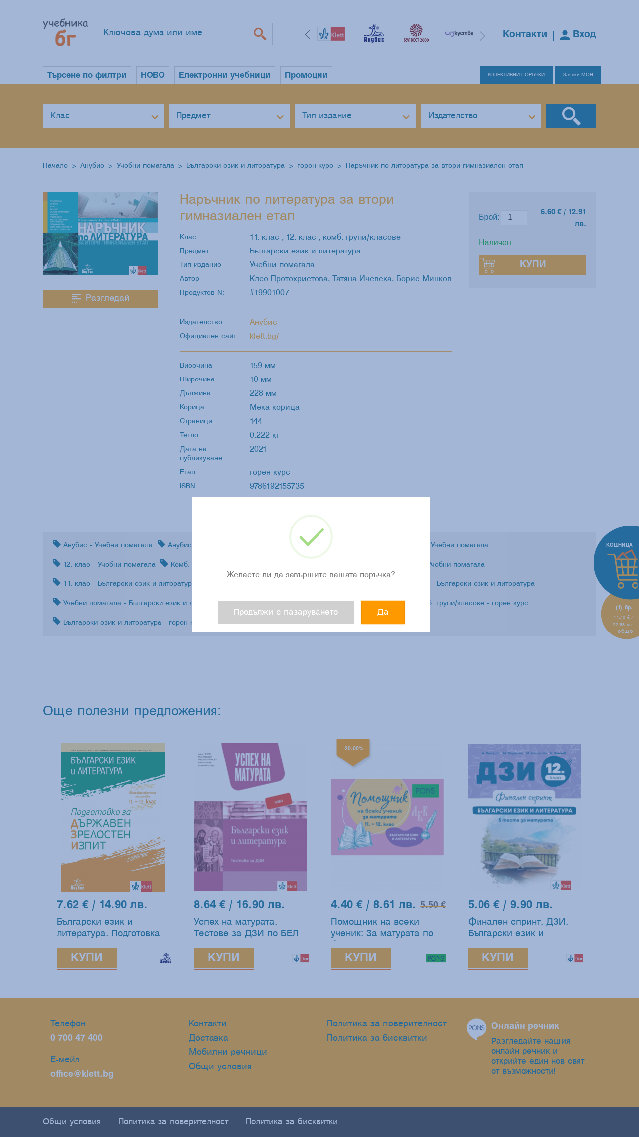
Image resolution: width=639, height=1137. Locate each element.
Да (383, 612)
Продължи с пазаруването (286, 612)
